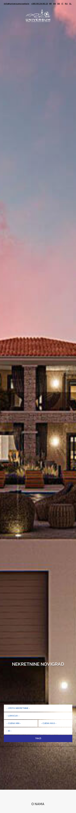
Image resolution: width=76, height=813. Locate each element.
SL (70, 3)
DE (58, 3)
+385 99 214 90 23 (39, 3)
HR (50, 3)
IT (62, 3)
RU (66, 3)
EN (54, 3)
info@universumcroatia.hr (16, 3)
